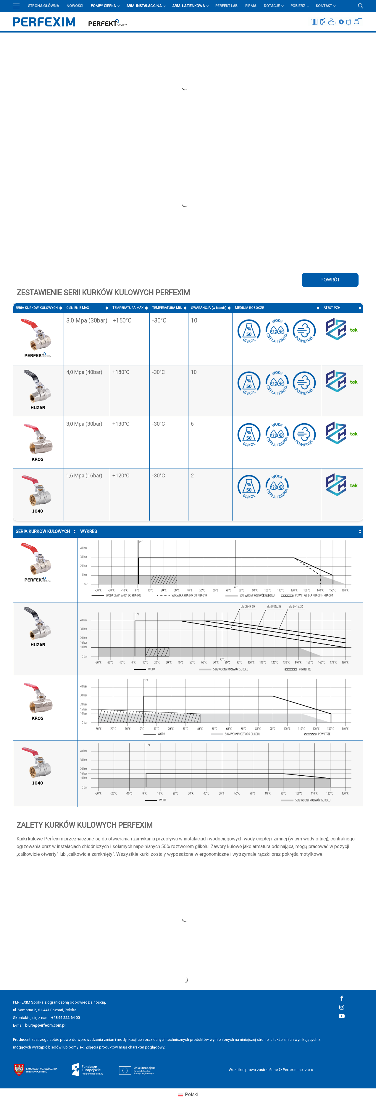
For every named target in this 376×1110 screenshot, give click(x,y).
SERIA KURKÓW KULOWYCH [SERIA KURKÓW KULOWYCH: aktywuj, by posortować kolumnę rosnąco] (37, 308)
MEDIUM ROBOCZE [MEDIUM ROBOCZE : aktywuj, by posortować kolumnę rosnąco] (249, 308)
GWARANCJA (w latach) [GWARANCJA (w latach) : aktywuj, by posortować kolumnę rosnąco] (208, 308)
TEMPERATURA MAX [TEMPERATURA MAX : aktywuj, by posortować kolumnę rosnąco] (127, 308)
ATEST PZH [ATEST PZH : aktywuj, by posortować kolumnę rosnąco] (332, 308)
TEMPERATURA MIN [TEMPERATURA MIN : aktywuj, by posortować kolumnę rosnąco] (167, 308)
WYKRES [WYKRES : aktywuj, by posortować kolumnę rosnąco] (88, 531)
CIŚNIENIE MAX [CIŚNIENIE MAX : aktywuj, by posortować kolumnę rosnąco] (77, 308)
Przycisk (359, 36)
